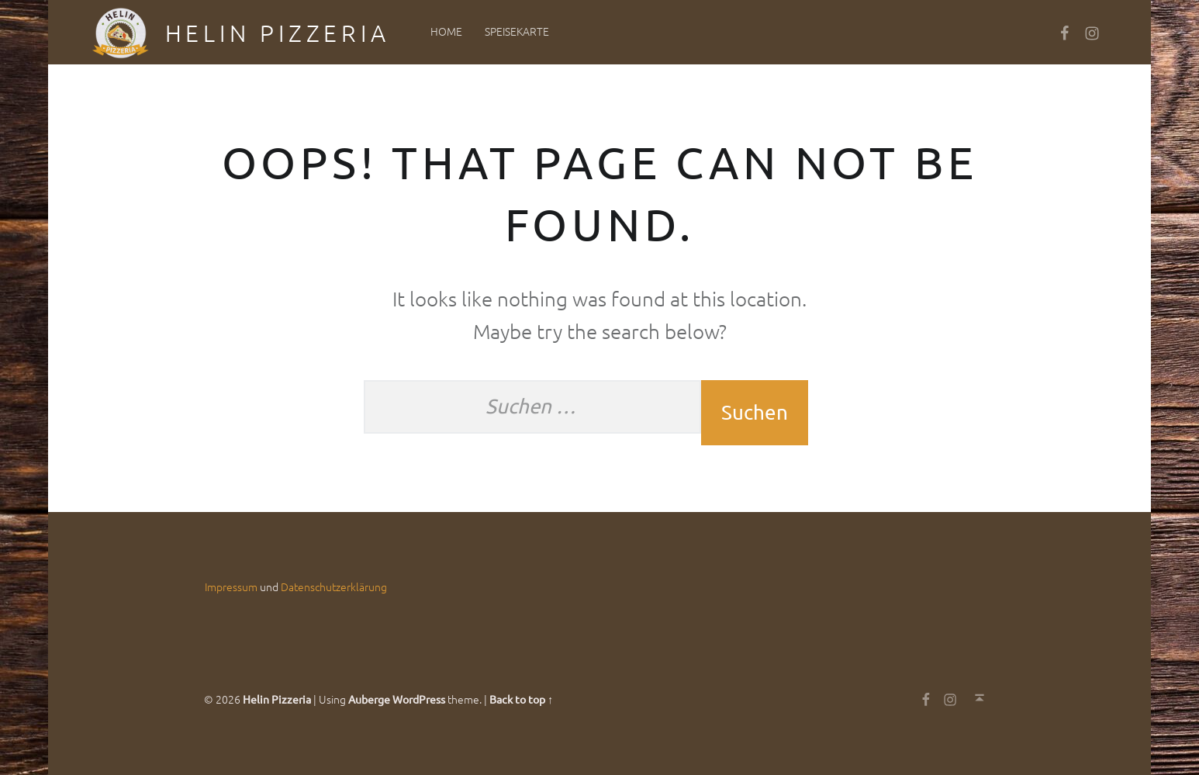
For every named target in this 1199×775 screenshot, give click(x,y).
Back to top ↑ (521, 699)
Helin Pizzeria (277, 33)
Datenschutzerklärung (334, 586)
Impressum (231, 586)
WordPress (418, 699)
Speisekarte (517, 31)
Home (446, 31)
